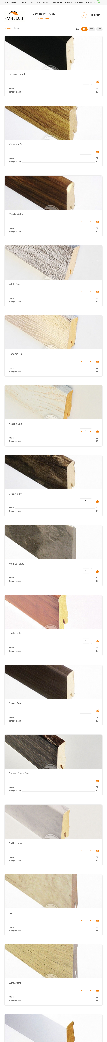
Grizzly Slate (16, 493)
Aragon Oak (15, 423)
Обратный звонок (42, 18)
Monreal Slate (16, 563)
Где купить (23, 2)
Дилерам (79, 2)
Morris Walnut (16, 214)
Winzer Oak (15, 982)
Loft (11, 913)
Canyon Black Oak (19, 773)
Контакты (90, 2)
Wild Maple (15, 633)
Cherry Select (16, 703)
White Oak (14, 284)
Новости (69, 2)
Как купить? (10, 2)
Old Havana (15, 843)
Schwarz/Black (17, 74)
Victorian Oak (16, 144)
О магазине (57, 2)
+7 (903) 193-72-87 (43, 14)
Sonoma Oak (16, 353)
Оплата (46, 2)
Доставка (35, 2)
